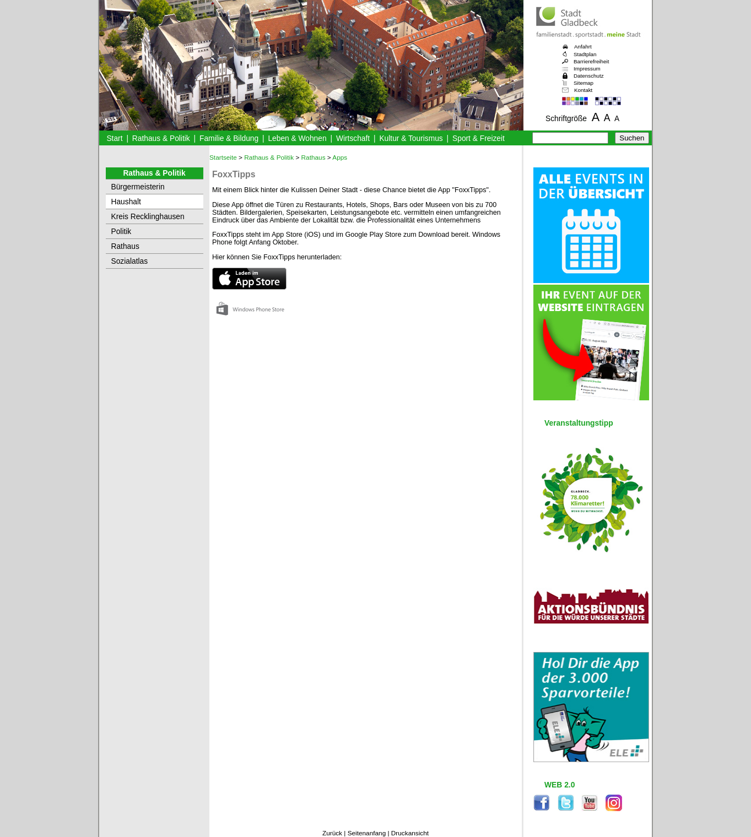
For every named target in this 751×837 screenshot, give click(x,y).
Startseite (223, 157)
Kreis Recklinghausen (148, 217)
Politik (121, 231)
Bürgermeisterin (138, 187)
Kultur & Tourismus (410, 138)
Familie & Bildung (228, 138)
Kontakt (583, 90)
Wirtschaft (353, 138)
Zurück (332, 833)
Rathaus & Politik (161, 138)
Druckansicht (410, 833)
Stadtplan (585, 54)
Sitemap (583, 83)
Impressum (587, 69)
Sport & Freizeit (478, 138)
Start (114, 138)
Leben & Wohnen (297, 138)
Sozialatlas (129, 261)
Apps (339, 157)
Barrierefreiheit (591, 61)
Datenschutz (589, 76)
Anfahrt (583, 47)
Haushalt (126, 202)
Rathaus (125, 246)
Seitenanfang (367, 833)
